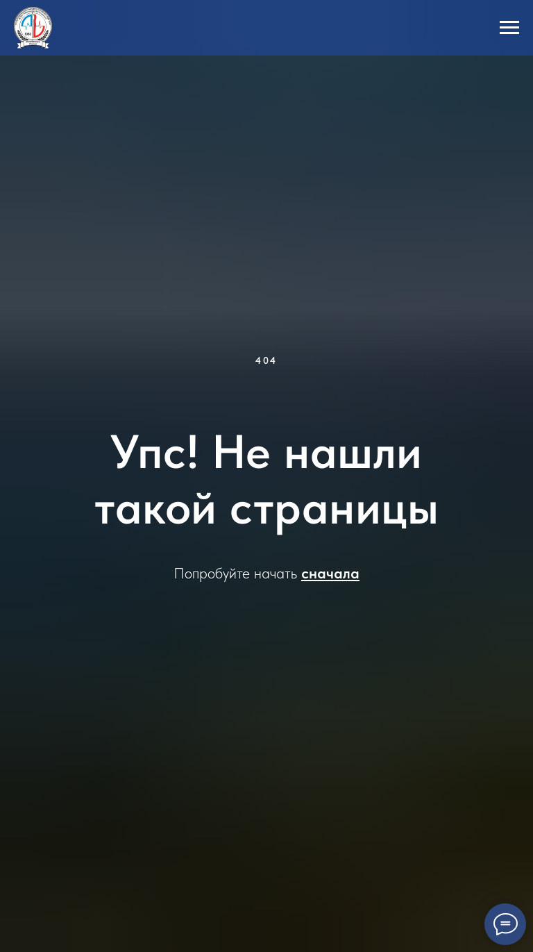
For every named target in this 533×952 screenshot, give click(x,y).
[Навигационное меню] (509, 28)
